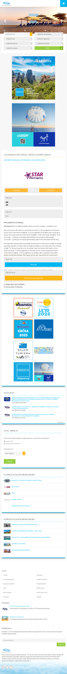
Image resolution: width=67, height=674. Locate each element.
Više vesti (60, 422)
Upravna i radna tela (9, 583)
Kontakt (39, 597)
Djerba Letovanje (18, 543)
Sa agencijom (9, 441)
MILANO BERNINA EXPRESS (21, 550)
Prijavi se (61, 644)
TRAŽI (47, 48)
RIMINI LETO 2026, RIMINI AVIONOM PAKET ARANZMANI (31, 537)
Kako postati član (41, 583)
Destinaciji (8, 30)
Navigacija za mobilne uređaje (63, 3)
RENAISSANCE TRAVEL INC (21, 506)
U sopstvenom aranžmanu (13, 443)
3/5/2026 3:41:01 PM (18, 418)
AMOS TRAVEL (17, 499)
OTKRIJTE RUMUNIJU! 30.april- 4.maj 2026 (26, 531)
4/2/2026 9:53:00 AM (18, 410)
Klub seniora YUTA (42, 592)
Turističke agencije (8, 579)
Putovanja (39, 575)
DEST (14, 493)
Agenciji (49, 30)
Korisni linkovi (7, 592)
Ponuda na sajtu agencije (33, 278)
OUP (4, 588)
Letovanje (6, 597)
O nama (5, 575)
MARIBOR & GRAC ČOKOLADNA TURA (24, 524)
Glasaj (9, 461)
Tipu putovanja (30, 30)
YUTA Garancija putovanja (19, 606)
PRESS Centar (40, 588)
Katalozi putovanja (16, 617)
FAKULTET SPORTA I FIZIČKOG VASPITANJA (27, 480)
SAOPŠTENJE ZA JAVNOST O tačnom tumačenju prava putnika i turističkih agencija (35, 407)
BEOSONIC (15, 487)
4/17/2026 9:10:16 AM (19, 402)
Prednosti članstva (42, 579)
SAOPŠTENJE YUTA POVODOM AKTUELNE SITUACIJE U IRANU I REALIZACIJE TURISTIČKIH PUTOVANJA (33, 415)
